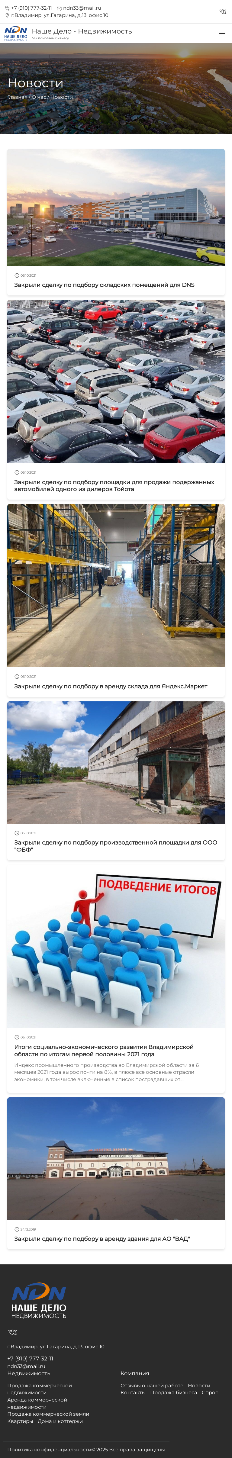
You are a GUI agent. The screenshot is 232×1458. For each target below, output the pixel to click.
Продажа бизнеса (173, 1392)
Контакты (133, 1392)
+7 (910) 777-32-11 (28, 8)
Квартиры (20, 1421)
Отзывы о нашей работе (152, 1385)
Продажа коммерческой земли (48, 1414)
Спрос (210, 1392)
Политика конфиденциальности (49, 1450)
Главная (17, 97)
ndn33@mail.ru (78, 8)
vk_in (222, 11)
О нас (39, 97)
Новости (61, 97)
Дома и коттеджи (60, 1421)
